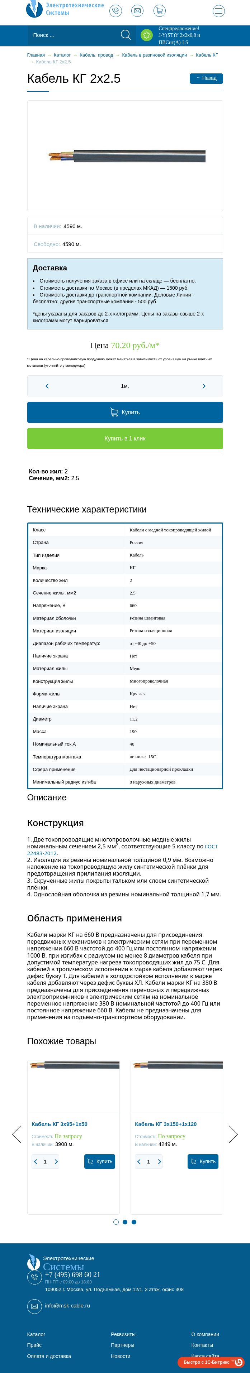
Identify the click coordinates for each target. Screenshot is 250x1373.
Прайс (34, 1345)
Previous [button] (21, 1134)
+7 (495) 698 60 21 (73, 1274)
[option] (73, 1142)
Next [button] (228, 1134)
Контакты (202, 1345)
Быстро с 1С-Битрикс (207, 1362)
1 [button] (116, 1222)
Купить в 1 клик (125, 438)
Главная (36, 55)
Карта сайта (206, 1356)
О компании (205, 1334)
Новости (120, 1356)
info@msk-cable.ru (67, 1305)
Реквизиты (123, 1334)
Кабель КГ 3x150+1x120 (166, 1124)
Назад (206, 77)
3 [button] (134, 1222)
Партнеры (122, 1345)
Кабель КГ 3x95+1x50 (60, 1124)
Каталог (36, 1334)
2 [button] (125, 1222)
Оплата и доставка (49, 1356)
